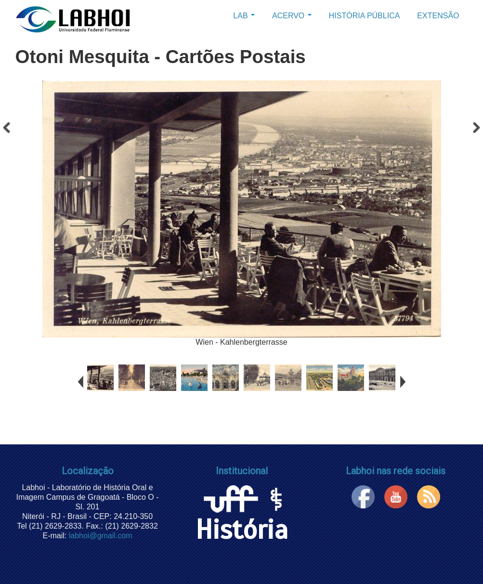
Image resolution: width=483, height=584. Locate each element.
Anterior (7, 130)
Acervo (292, 16)
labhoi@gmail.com (100, 536)
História (242, 517)
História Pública (364, 16)
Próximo (476, 130)
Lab (244, 16)
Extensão (438, 16)
